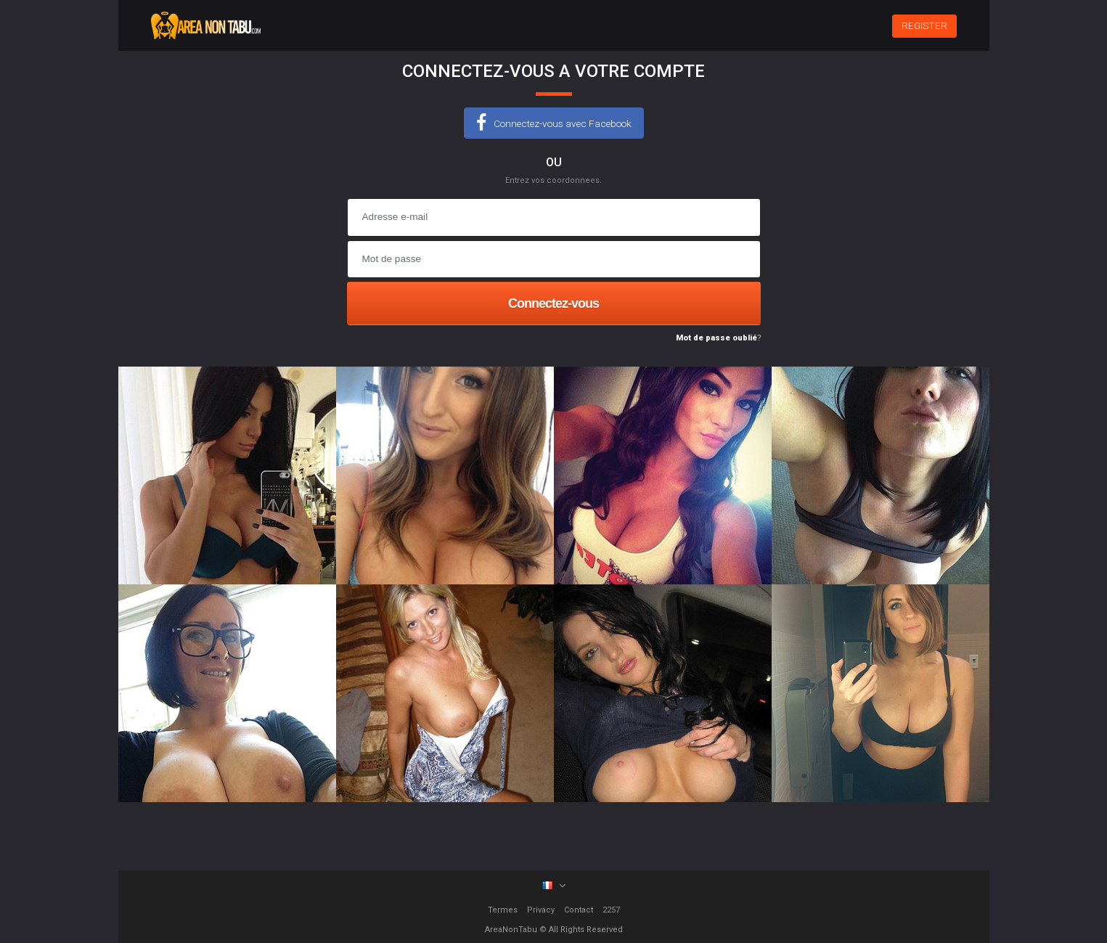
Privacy (541, 910)
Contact (578, 910)
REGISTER (924, 25)
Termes (503, 910)
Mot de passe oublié (716, 338)
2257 (611, 910)
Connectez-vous (553, 303)
